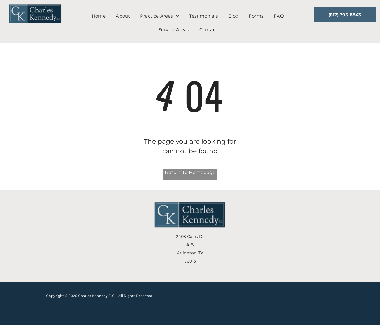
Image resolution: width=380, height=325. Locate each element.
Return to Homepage (190, 172)
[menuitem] (101, 16)
